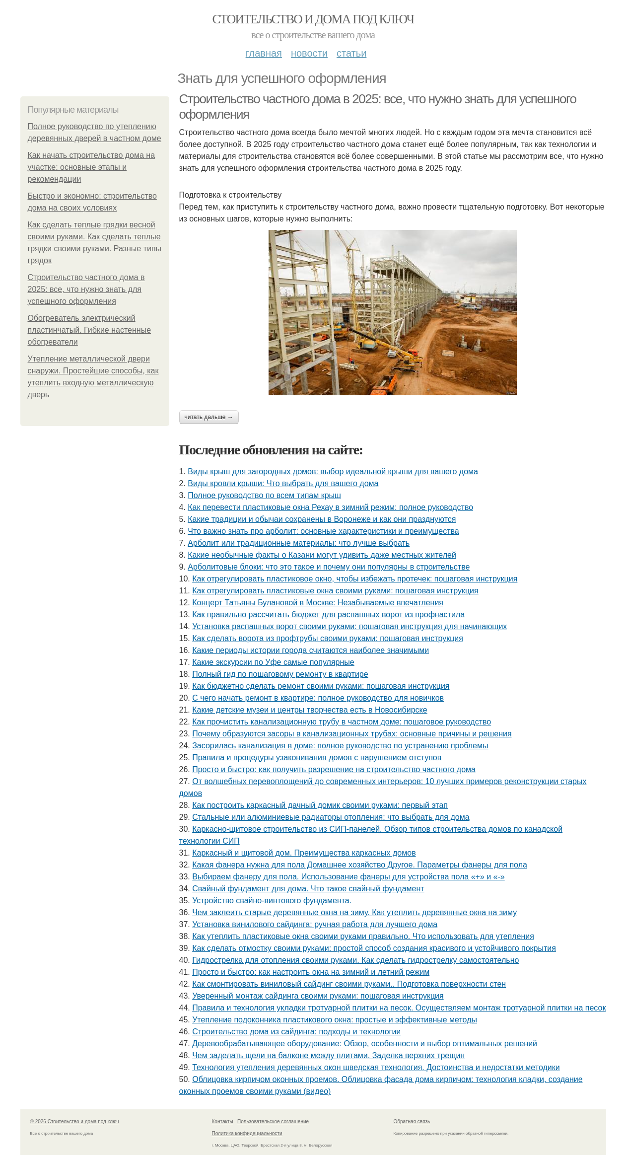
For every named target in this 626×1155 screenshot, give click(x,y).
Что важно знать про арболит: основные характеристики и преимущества (323, 531)
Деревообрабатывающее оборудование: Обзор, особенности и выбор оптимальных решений (364, 1043)
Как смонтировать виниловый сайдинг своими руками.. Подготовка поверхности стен (349, 984)
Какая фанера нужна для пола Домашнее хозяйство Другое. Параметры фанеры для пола (359, 865)
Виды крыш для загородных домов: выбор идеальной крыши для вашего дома (333, 471)
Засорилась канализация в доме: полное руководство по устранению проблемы (340, 745)
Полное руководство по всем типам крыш (264, 495)
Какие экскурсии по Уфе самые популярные (273, 662)
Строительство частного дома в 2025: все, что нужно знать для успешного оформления (86, 289)
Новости (309, 53)
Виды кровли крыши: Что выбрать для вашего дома (283, 483)
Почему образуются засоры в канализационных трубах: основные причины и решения (351, 733)
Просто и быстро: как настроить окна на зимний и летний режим (310, 972)
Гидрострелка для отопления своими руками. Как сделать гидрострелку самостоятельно (355, 960)
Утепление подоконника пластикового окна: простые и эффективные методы (334, 1019)
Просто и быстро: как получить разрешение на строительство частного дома (334, 769)
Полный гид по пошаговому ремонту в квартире (280, 674)
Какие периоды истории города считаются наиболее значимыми (310, 650)
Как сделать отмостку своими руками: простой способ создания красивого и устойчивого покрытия (374, 948)
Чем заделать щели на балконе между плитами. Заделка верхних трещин (328, 1055)
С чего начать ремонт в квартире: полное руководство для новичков (318, 698)
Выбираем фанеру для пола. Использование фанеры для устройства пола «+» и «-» (348, 876)
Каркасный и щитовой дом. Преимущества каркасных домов (304, 853)
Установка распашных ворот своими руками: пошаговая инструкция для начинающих (349, 626)
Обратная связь (412, 1121)
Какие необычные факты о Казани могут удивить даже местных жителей (322, 555)
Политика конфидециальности (247, 1133)
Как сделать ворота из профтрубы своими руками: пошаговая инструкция (327, 638)
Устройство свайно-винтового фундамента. (271, 900)
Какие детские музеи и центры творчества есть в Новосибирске (309, 710)
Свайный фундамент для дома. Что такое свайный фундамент (308, 888)
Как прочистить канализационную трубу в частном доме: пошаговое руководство (341, 722)
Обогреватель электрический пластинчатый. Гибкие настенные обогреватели (89, 330)
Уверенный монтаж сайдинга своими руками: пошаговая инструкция (317, 996)
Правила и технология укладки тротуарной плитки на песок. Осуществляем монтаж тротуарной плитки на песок (399, 1008)
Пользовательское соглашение (273, 1121)
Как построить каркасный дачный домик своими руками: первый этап (320, 805)
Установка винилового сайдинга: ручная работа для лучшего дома (314, 924)
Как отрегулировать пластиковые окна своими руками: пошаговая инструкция (335, 590)
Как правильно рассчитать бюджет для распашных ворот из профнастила (328, 614)
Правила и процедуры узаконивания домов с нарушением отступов (316, 757)
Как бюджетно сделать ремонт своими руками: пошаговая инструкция (320, 686)
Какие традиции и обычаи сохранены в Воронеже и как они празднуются (322, 519)
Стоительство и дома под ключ (313, 19)
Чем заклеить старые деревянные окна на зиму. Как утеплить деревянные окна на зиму (354, 912)
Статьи (351, 53)
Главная (264, 53)
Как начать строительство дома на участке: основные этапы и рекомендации (91, 167)
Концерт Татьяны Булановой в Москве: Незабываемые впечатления (317, 602)
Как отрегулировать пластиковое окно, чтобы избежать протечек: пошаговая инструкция (354, 579)
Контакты (222, 1121)
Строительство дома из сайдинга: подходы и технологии (296, 1031)
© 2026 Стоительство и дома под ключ (74, 1121)
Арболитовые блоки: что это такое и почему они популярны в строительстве (329, 567)
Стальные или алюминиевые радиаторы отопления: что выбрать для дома (330, 817)
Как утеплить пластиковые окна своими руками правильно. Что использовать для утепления (363, 936)
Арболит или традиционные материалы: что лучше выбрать (299, 543)
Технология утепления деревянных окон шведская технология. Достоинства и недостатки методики (375, 1067)
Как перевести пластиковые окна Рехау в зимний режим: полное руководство (330, 507)
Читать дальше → (209, 417)
